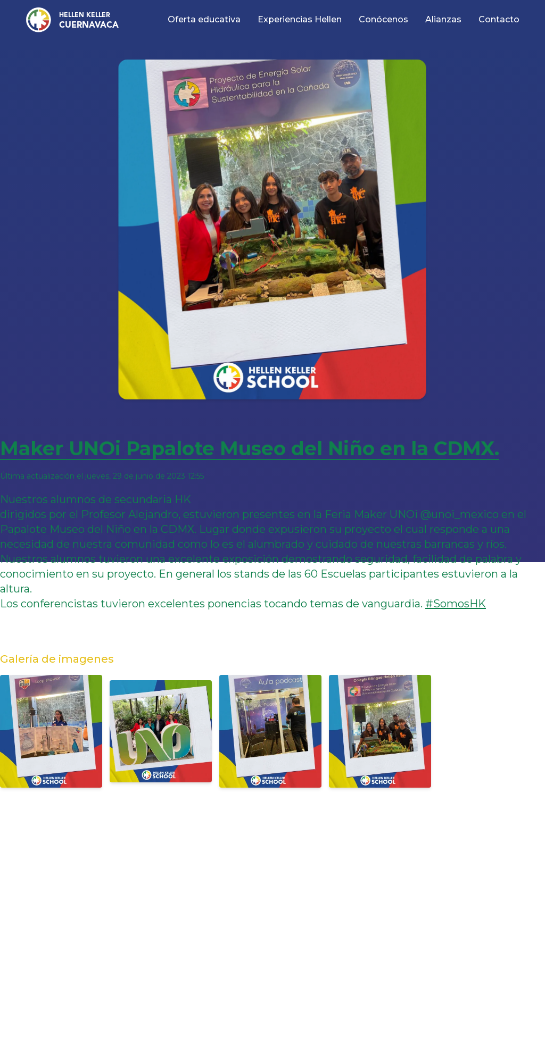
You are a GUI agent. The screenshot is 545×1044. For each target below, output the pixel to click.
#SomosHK (455, 603)
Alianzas (443, 19)
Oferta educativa (204, 19)
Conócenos (383, 19)
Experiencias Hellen (300, 19)
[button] (69, 19)
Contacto (498, 19)
